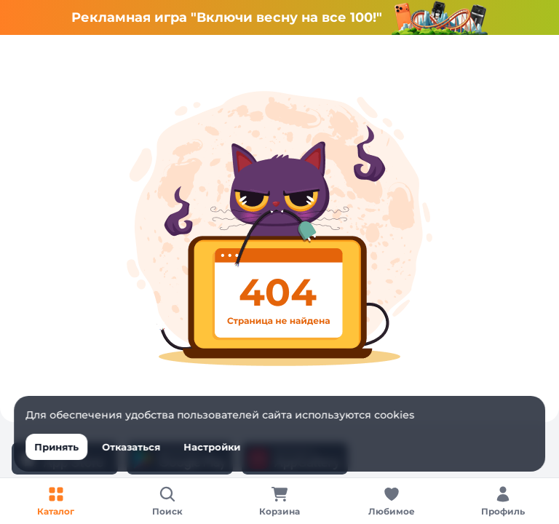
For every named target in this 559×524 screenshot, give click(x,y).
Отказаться (131, 447)
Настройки (212, 447)
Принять (56, 447)
